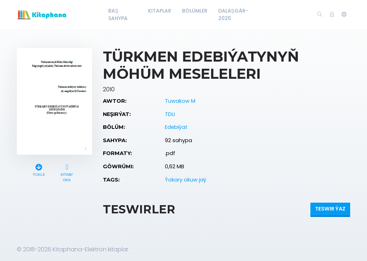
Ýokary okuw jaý (185, 179)
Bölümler (195, 10)
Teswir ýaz (330, 208)
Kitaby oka (67, 172)
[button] (344, 14)
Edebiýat (176, 127)
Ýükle (39, 169)
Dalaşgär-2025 (233, 14)
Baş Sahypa (118, 14)
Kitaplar (159, 10)
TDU (170, 114)
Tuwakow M (180, 101)
